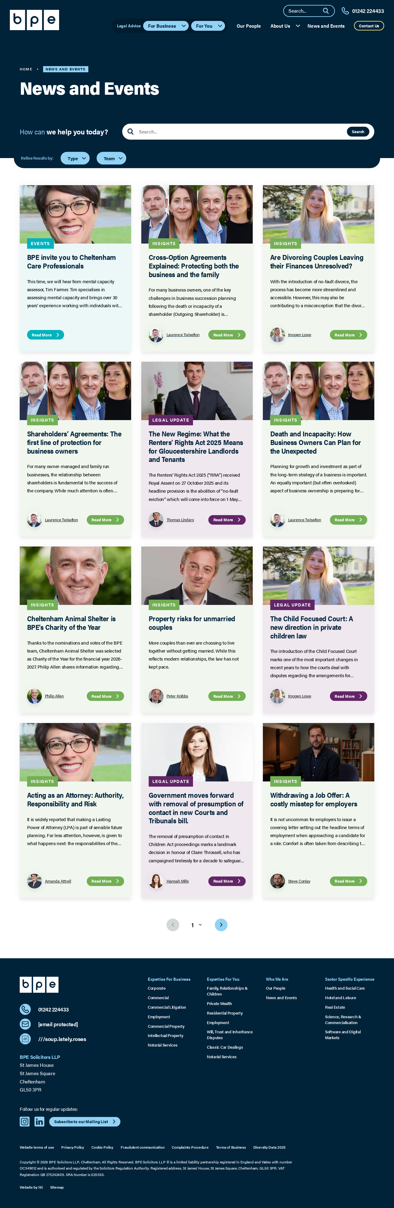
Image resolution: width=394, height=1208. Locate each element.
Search (358, 131)
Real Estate (335, 1007)
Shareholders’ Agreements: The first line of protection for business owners (74, 441)
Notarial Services (162, 1045)
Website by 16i (31, 1187)
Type (77, 158)
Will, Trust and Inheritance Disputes (230, 1034)
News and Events (326, 25)
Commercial (158, 997)
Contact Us (369, 26)
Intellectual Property (165, 1035)
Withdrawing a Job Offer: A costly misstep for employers (313, 799)
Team (114, 158)
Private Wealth (219, 1003)
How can (64, 131)
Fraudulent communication (142, 1147)
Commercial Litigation (167, 1007)
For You (209, 25)
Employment (159, 1016)
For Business (167, 25)
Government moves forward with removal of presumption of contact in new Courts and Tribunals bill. (195, 807)
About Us (286, 25)
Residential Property (225, 1013)
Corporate (157, 988)
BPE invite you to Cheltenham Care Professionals (71, 261)
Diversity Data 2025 (269, 1147)
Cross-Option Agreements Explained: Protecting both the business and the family (193, 265)
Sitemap (57, 1187)
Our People (249, 25)
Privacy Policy (72, 1147)
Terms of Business (231, 1147)
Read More (46, 335)
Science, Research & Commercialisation (343, 1019)
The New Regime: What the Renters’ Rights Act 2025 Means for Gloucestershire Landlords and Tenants (195, 446)
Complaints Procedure (190, 1147)
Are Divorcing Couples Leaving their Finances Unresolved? (316, 261)
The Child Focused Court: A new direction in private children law (311, 627)
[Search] (328, 11)
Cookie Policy (102, 1147)
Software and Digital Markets (343, 1034)
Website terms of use (37, 1147)
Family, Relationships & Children (227, 991)
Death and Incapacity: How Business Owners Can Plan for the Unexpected (315, 441)
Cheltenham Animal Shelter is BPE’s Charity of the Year (71, 623)
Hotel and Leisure (340, 997)
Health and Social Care (345, 988)
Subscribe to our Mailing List (85, 1122)
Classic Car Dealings (225, 1047)
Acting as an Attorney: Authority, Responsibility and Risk (75, 799)
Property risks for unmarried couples (191, 623)
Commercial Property (166, 1026)
